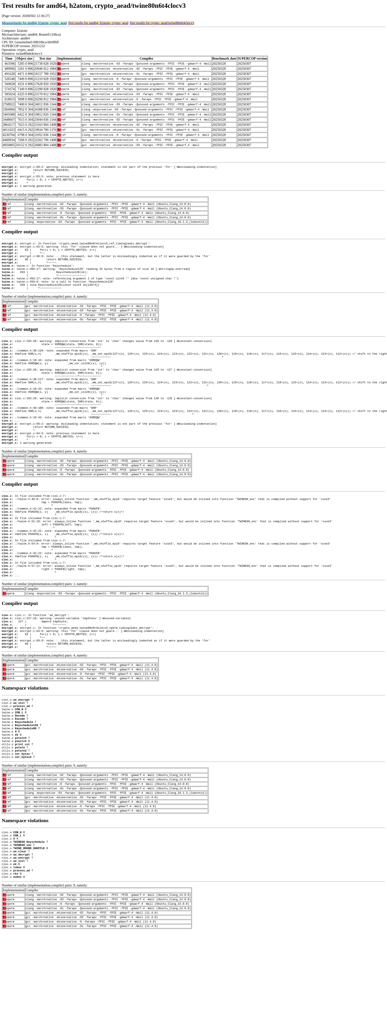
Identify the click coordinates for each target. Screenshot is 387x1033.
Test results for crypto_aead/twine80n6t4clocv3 (162, 23)
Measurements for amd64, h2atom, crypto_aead (34, 23)
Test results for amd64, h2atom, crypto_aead (98, 23)
